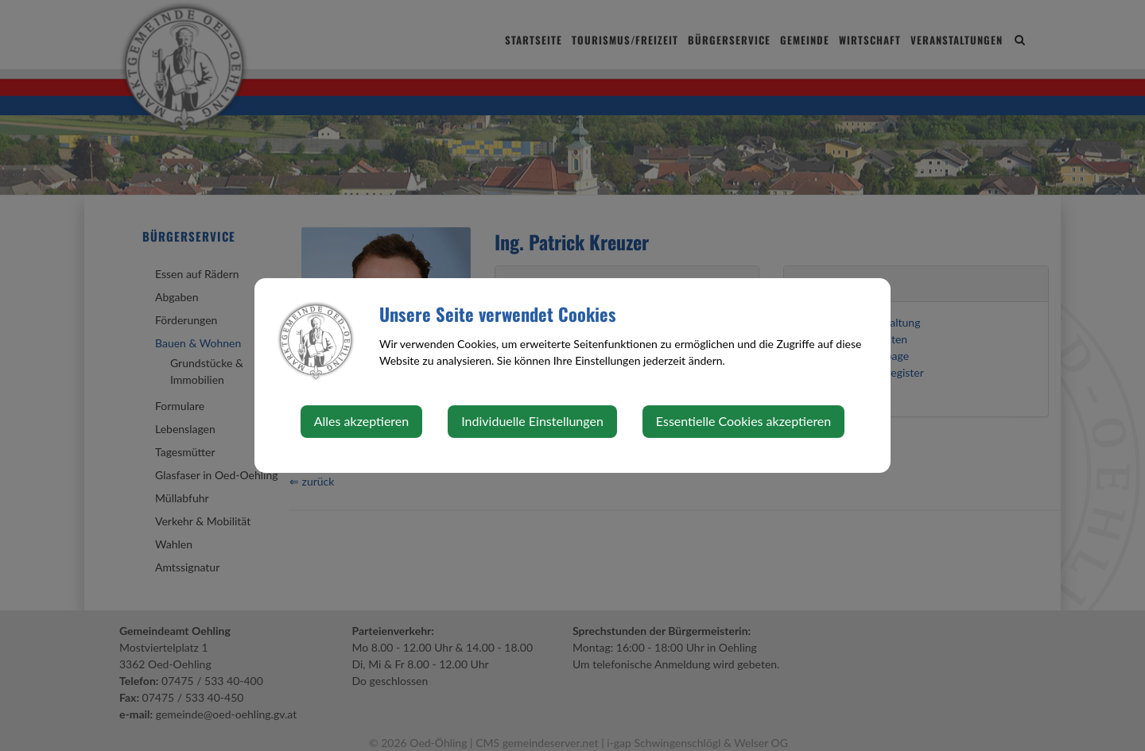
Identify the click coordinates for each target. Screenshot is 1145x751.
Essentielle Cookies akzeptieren (743, 420)
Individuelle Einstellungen (532, 420)
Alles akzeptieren (361, 420)
